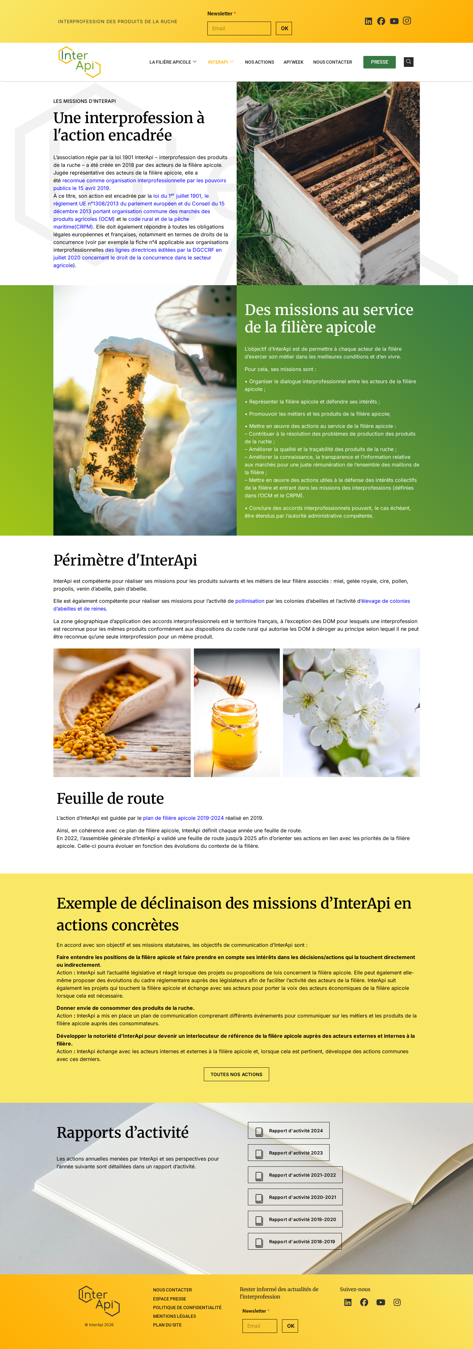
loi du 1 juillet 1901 (177, 196)
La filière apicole (173, 62)
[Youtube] (394, 21)
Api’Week (294, 62)
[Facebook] (381, 21)
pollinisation (249, 601)
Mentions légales (174, 1309)
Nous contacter (332, 62)
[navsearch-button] (409, 62)
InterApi (220, 62)
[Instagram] (407, 21)
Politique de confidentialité (187, 1302)
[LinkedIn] (368, 21)
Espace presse (169, 1295)
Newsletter (221, 14)
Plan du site (167, 1315)
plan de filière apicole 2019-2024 (183, 818)
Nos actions (259, 62)
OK (284, 28)
